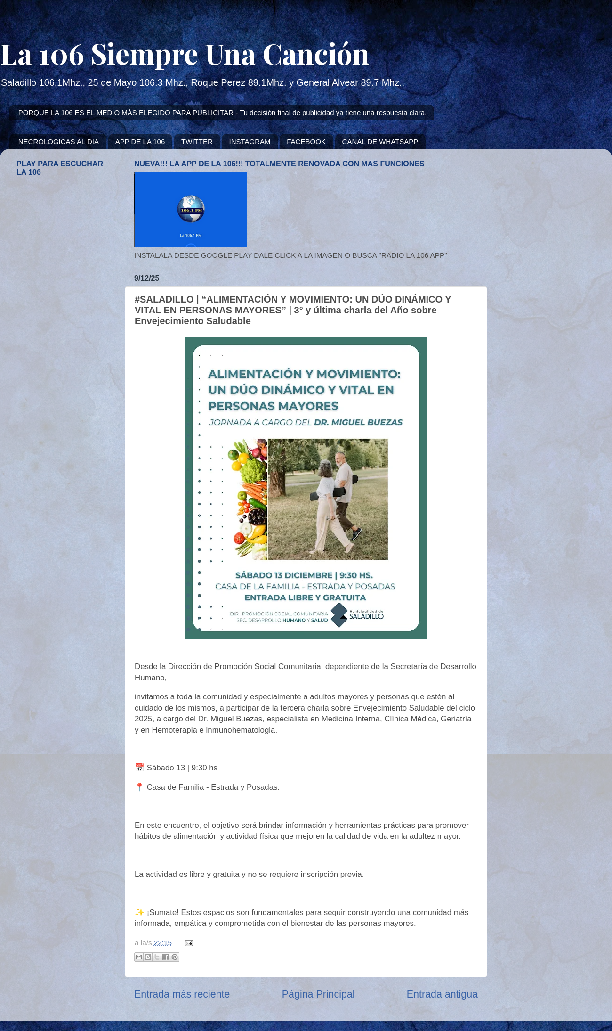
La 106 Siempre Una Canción (185, 53)
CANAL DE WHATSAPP (380, 142)
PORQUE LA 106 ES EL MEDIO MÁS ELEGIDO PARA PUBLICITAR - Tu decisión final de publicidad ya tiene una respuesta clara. (222, 112)
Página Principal (318, 994)
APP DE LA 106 (140, 142)
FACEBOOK (306, 142)
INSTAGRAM (249, 142)
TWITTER (197, 142)
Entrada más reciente (182, 994)
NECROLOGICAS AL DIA (58, 142)
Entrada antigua (442, 994)
